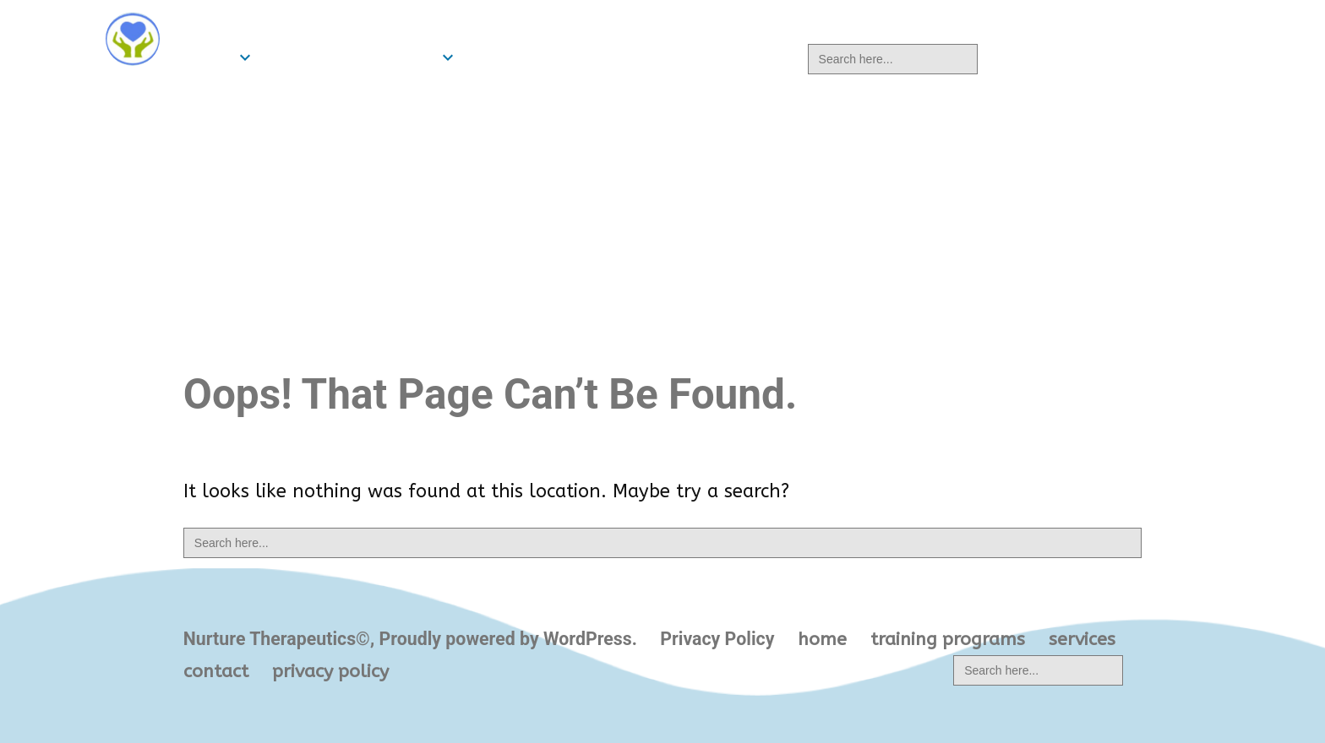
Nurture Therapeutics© (299, 23)
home (207, 57)
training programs (349, 57)
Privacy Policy (717, 638)
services (504, 57)
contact (598, 57)
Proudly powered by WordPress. (510, 638)
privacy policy (722, 57)
